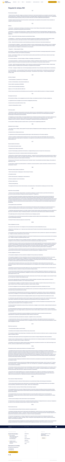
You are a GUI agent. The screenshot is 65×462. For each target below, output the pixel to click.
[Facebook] (8, 454)
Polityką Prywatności (26, 426)
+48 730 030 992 (11, 448)
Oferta (26, 436)
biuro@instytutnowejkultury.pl (13, 447)
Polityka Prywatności (53, 460)
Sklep (25, 443)
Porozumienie (27, 441)
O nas (26, 435)
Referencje (26, 440)
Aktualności (27, 433)
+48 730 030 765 (11, 449)
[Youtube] (10, 454)
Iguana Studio (19, 460)
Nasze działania (27, 438)
